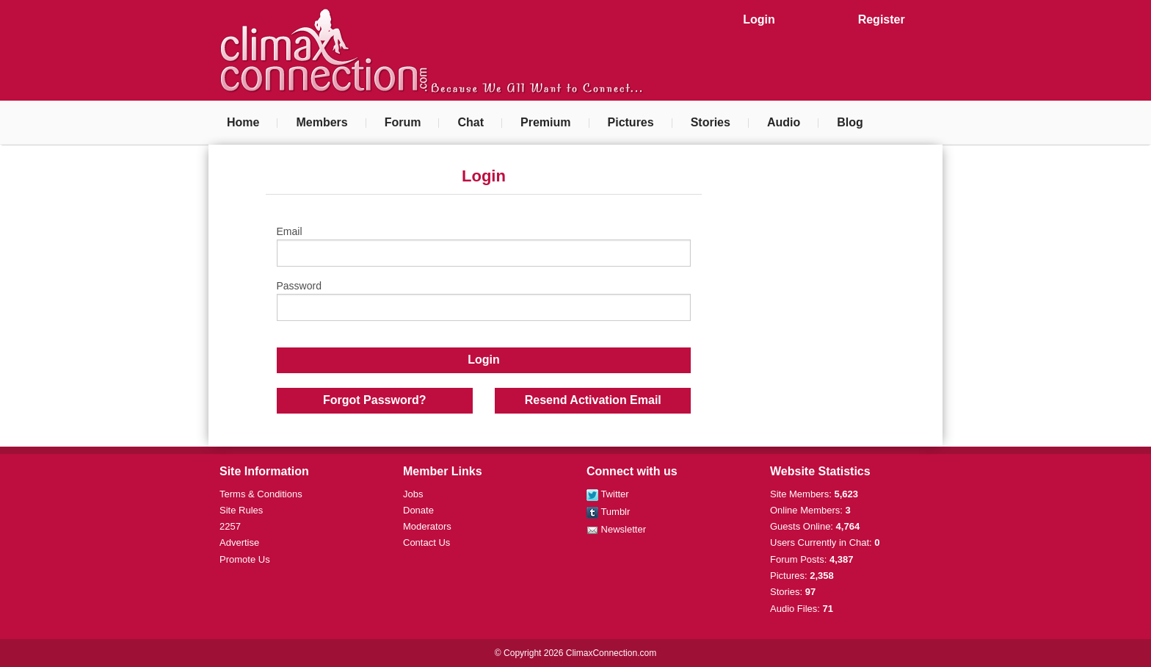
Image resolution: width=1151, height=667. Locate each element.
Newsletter (616, 529)
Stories (710, 122)
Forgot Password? (374, 400)
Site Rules (241, 510)
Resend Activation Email (593, 400)
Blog (850, 122)
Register (881, 19)
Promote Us (244, 559)
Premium (545, 122)
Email (484, 246)
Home (243, 122)
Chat (470, 122)
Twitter (608, 494)
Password (484, 300)
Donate (418, 510)
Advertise (239, 542)
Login (759, 19)
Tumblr (608, 511)
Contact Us (426, 542)
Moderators (427, 526)
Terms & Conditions (260, 494)
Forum (403, 122)
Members (321, 122)
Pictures (631, 122)
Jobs (413, 494)
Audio (783, 122)
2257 (230, 526)
